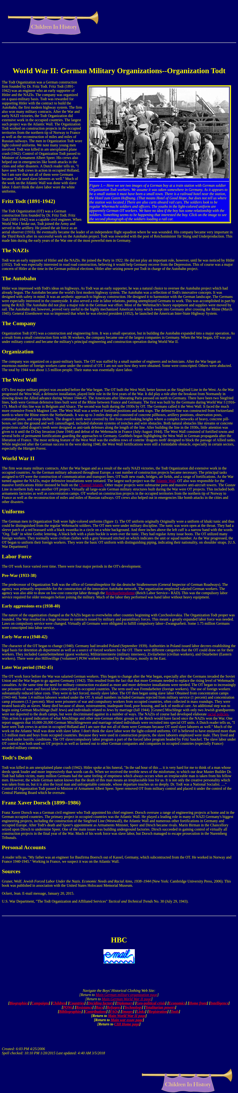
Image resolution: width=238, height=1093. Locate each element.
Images (127, 1012)
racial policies (218, 714)
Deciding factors (100, 1003)
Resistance (84, 1007)
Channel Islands (91, 485)
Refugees (114, 1007)
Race (99, 1007)
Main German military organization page (126, 995)
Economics (177, 1003)
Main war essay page (127, 1020)
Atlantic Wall (165, 481)
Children (59, 1003)
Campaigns (40, 1003)
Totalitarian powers (160, 1007)
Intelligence (219, 1003)
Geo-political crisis (150, 1003)
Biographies (19, 1003)
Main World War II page (127, 1016)
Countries (76, 1003)
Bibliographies (70, 1012)
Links (140, 1012)
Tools (175, 1012)
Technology (133, 1007)
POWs (68, 1007)
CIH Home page (126, 1024)
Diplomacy (124, 1003)
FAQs (114, 1012)
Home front (198, 1003)
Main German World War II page (126, 999)
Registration (158, 1012)
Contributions (95, 1012)
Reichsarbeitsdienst (120, 593)
